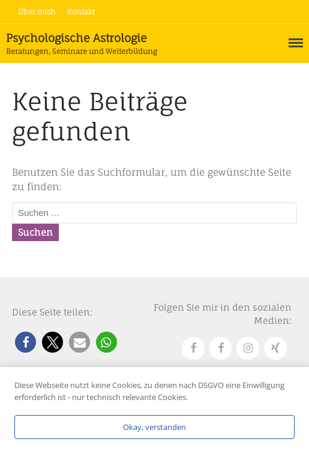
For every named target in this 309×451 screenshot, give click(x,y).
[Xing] (275, 348)
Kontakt (81, 11)
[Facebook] (193, 348)
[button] (25, 342)
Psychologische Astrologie (76, 37)
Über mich (36, 11)
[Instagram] (247, 348)
